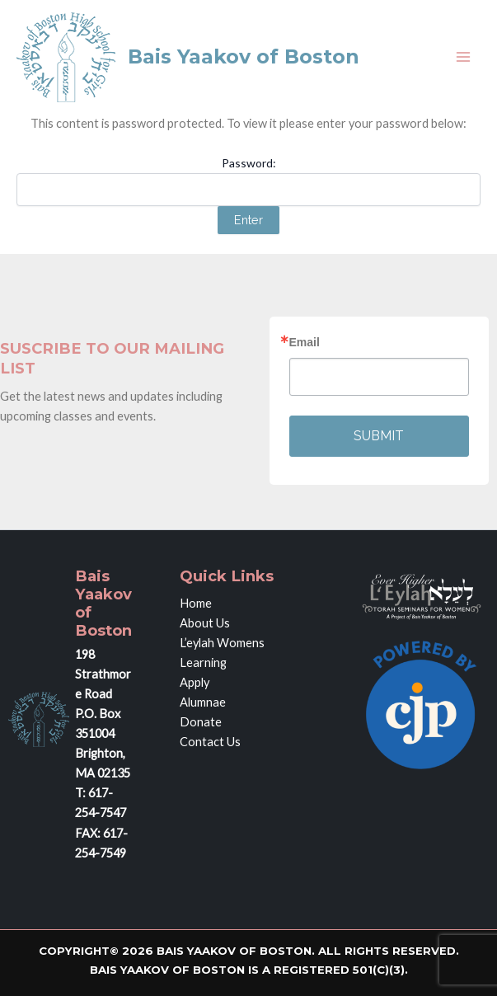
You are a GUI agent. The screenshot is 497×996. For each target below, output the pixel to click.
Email (304, 342)
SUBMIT (379, 436)
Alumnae (203, 702)
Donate (201, 722)
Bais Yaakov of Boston (243, 56)
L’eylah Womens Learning (222, 652)
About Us (205, 623)
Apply (194, 682)
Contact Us (210, 742)
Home (196, 603)
